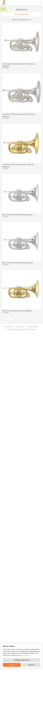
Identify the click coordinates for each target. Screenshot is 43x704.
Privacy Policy (26, 655)
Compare (6, 68)
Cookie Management (32, 326)
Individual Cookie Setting (21, 660)
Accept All (12, 665)
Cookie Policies (20, 326)
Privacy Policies (9, 326)
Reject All (31, 665)
